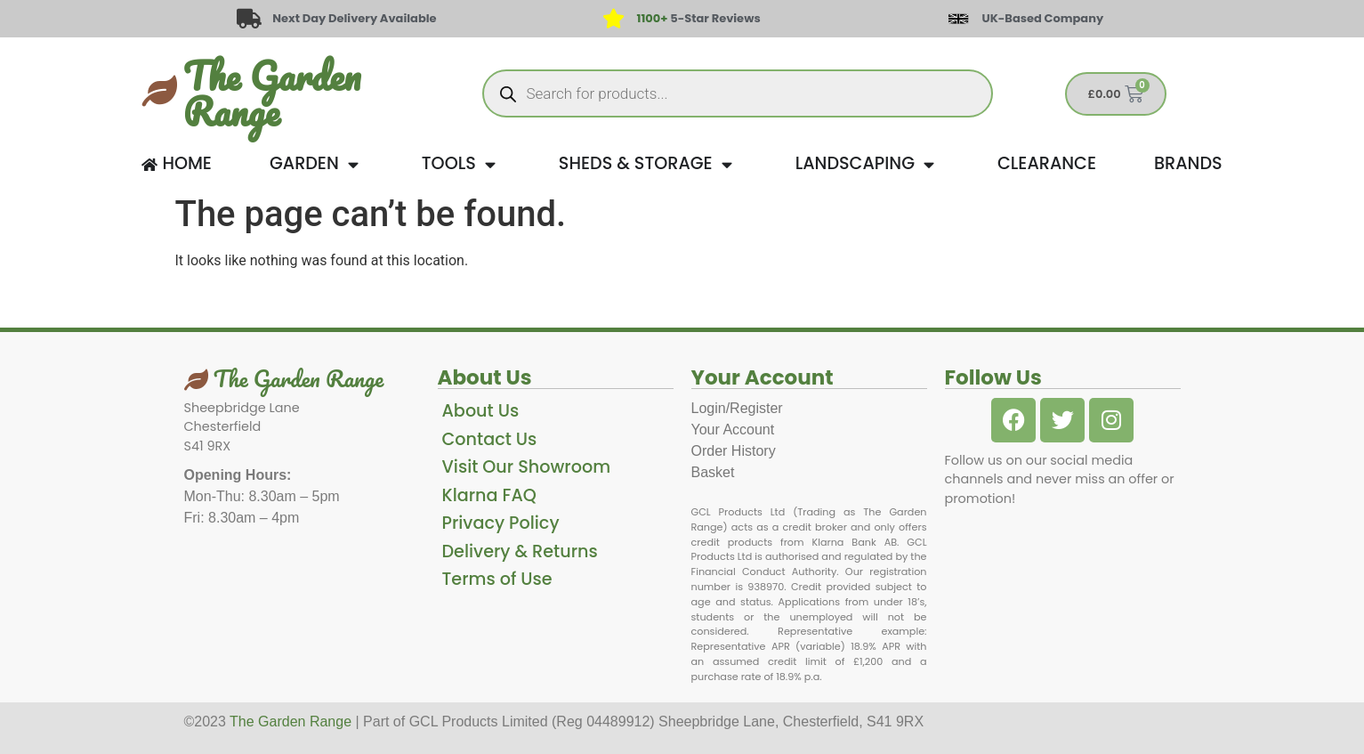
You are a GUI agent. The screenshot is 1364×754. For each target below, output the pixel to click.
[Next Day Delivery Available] (249, 18)
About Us (481, 411)
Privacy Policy (501, 523)
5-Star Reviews (699, 18)
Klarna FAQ (489, 495)
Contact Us (489, 439)
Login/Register (737, 408)
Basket (713, 472)
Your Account (733, 429)
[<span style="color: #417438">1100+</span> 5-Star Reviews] (613, 18)
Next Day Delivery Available (354, 18)
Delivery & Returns (520, 551)
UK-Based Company (1043, 18)
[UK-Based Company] (958, 18)
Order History (733, 450)
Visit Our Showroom (526, 467)
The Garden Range (272, 93)
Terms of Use (497, 579)
